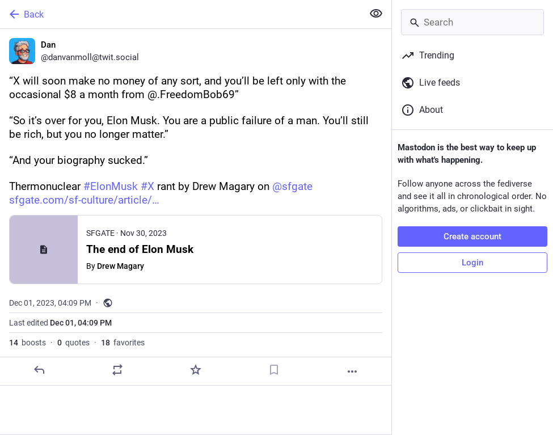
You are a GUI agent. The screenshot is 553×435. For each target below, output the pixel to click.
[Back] (180, 14)
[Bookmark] (274, 370)
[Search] (472, 22)
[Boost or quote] (117, 370)
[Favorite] (195, 370)
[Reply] (39, 370)
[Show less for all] (376, 13)
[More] (352, 371)
